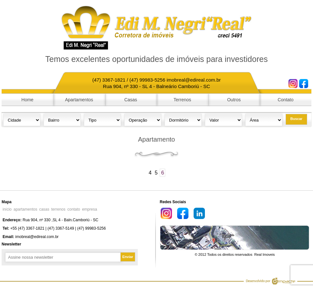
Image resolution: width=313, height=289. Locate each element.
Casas (130, 99)
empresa (89, 209)
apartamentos (25, 209)
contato (73, 209)
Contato (285, 99)
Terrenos (182, 99)
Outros (234, 99)
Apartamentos (79, 99)
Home (27, 99)
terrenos (58, 209)
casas (44, 209)
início (7, 209)
